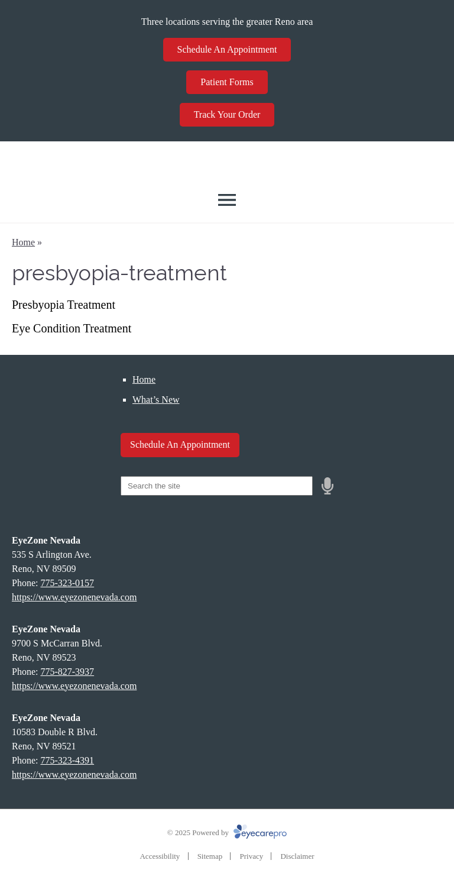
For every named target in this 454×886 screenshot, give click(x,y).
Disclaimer (297, 856)
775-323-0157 (67, 583)
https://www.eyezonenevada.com (74, 597)
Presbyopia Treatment (63, 304)
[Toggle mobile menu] (227, 200)
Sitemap (210, 856)
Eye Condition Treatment (71, 328)
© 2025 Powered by (227, 832)
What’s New (156, 400)
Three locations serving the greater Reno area (227, 22)
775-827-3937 (67, 672)
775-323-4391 (67, 760)
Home (23, 242)
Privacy (251, 856)
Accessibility (160, 856)
